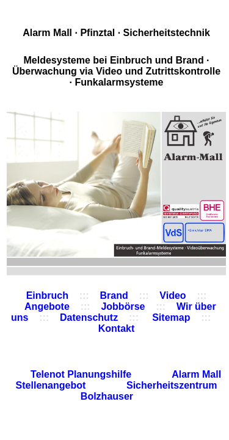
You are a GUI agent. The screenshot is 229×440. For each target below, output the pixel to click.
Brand (114, 295)
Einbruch (47, 295)
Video (172, 295)
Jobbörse (123, 306)
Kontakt (116, 328)
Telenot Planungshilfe (82, 374)
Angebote (47, 306)
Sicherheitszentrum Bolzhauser (149, 391)
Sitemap (170, 317)
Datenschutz (89, 317)
